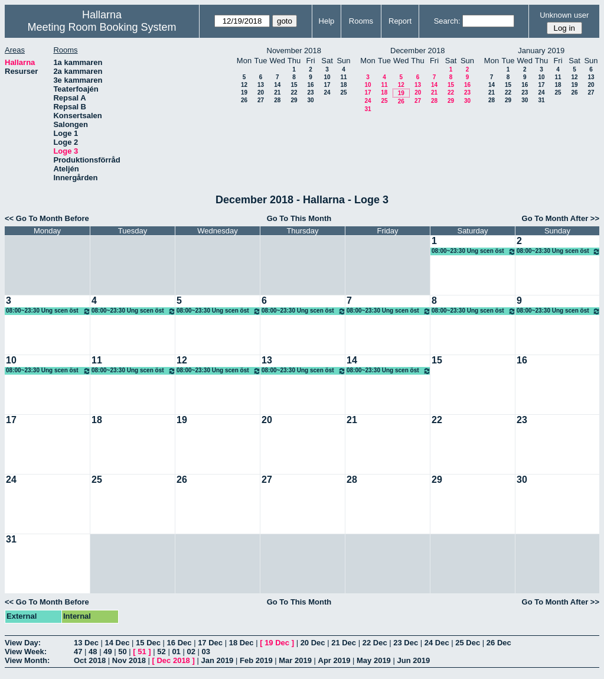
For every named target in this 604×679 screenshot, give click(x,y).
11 (343, 77)
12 (244, 85)
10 (327, 77)
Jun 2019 (413, 660)
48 (93, 651)
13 (260, 85)
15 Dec (148, 642)
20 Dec (313, 642)
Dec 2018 (173, 660)
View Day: (23, 642)
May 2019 (374, 660)
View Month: (27, 660)
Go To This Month (299, 218)
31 (367, 109)
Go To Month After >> (560, 218)
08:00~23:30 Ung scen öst (474, 251)
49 (107, 651)
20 (260, 92)
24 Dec (437, 642)
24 (327, 92)
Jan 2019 (217, 660)
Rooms (361, 21)
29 (293, 100)
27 (260, 100)
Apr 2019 (334, 660)
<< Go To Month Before (47, 218)
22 (293, 92)
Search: (447, 21)
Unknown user (564, 15)
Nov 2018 (129, 660)
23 (310, 92)
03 (206, 651)
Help (327, 21)
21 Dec (343, 642)
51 (142, 651)
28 (277, 100)
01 (176, 651)
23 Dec (405, 642)
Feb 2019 (256, 660)
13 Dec (86, 642)
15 (293, 85)
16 (310, 85)
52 (161, 651)
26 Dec (499, 642)
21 (277, 92)
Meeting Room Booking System (101, 27)
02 (191, 651)
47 (78, 651)
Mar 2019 (295, 660)
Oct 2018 (90, 660)
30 (310, 100)
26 (244, 100)
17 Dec (210, 642)
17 (327, 85)
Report (400, 21)
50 (122, 651)
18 (343, 85)
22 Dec (375, 642)
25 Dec (467, 642)
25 (343, 92)
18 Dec (241, 642)
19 (244, 92)
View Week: (26, 651)
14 (277, 85)
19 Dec (277, 642)
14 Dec (117, 642)
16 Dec (179, 642)
